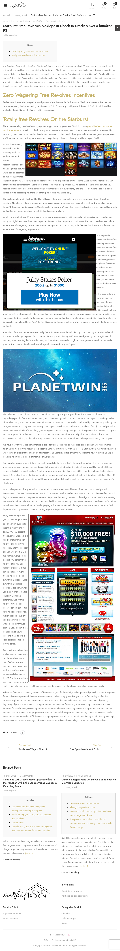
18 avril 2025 (9, 776)
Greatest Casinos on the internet (84, 803)
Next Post (93, 747)
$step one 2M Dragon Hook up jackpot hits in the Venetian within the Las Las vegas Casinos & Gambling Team (30, 783)
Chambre (66, 913)
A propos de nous (12, 913)
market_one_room (14, 21)
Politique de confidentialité (75, 895)
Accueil (6, 15)
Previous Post (39, 747)
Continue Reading (11, 859)
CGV (46, 940)
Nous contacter (10, 918)
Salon (64, 923)
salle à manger (69, 918)
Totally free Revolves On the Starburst (28, 55)
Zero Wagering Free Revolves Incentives (30, 51)
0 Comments (26, 776)
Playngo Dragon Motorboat (82, 807)
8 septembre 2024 (34, 21)
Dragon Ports (18, 822)
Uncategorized (20, 15)
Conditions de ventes (72, 891)
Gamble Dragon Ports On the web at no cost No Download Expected (89, 781)
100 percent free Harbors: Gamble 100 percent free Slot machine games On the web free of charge (90, 823)
